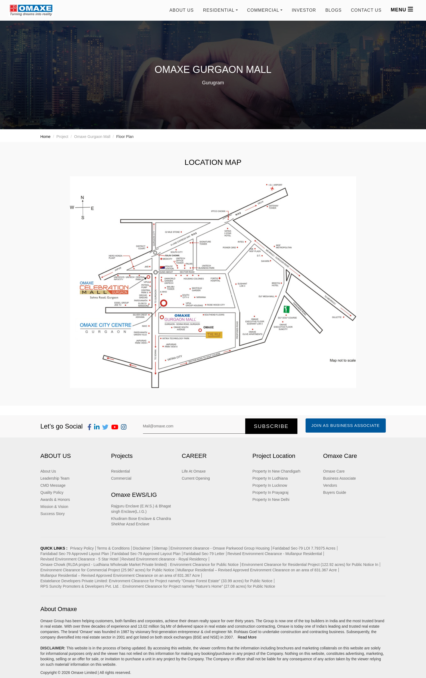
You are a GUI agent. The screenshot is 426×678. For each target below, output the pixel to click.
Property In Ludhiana (270, 478)
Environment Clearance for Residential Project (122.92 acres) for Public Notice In (309, 564)
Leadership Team (55, 478)
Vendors (330, 485)
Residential (120, 471)
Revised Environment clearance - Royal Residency (164, 559)
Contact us (366, 10)
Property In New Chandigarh (277, 471)
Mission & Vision (54, 506)
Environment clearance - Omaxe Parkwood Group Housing (220, 548)
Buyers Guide (334, 492)
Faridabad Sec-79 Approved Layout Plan (75, 553)
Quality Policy (52, 492)
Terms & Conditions (113, 548)
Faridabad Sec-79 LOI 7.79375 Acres (304, 548)
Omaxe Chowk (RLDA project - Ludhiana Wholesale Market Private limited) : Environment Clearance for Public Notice (140, 564)
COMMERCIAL (263, 10)
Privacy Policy (82, 548)
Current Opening (196, 478)
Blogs (333, 10)
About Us (181, 10)
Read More (247, 637)
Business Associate (339, 478)
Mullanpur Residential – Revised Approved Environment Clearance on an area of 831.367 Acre (257, 570)
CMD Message (53, 485)
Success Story (53, 513)
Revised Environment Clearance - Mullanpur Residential (275, 553)
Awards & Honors (55, 499)
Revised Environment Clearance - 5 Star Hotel (80, 559)
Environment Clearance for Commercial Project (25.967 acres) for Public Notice (108, 570)
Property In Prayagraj (270, 492)
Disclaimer (141, 548)
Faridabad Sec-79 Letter (204, 553)
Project (63, 136)
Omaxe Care (334, 471)
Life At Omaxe (194, 471)
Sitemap (160, 548)
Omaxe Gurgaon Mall (92, 136)
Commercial (121, 478)
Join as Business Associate (345, 425)
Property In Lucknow (270, 485)
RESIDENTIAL (219, 10)
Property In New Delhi (271, 499)
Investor (304, 10)
